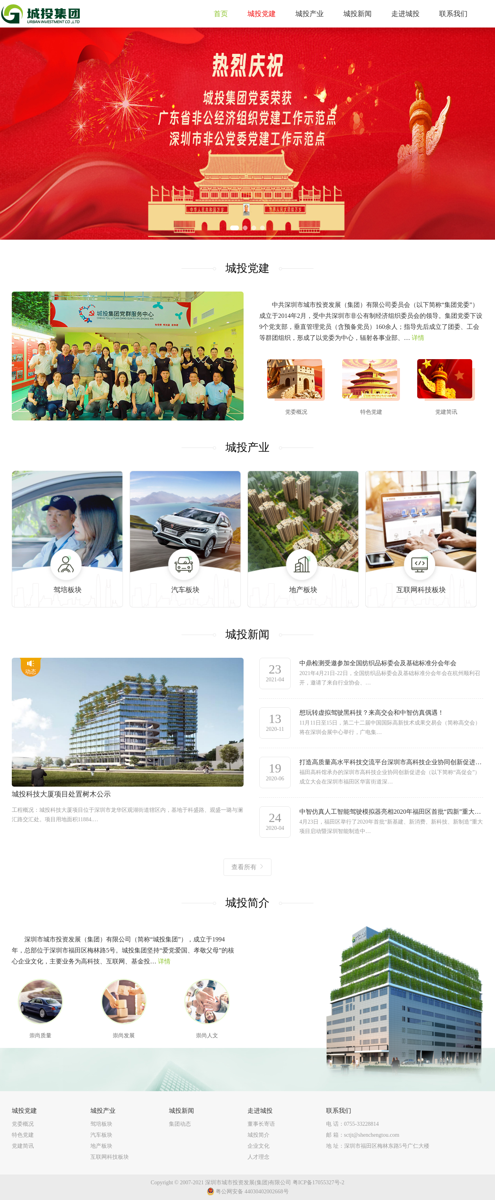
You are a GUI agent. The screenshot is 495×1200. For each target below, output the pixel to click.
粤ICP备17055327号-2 (318, 1182)
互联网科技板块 (109, 1157)
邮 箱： (362, 1135)
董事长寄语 (261, 1124)
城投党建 (24, 1110)
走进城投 (260, 1110)
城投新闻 (181, 1110)
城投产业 (103, 1110)
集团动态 (180, 1124)
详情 (418, 337)
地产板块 (101, 1146)
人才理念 (259, 1157)
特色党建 (23, 1135)
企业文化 (259, 1146)
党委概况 (23, 1124)
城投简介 (259, 1135)
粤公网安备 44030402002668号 (248, 1190)
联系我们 (338, 1110)
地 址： (377, 1146)
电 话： (352, 1124)
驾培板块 (101, 1124)
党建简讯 (23, 1146)
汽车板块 (101, 1135)
